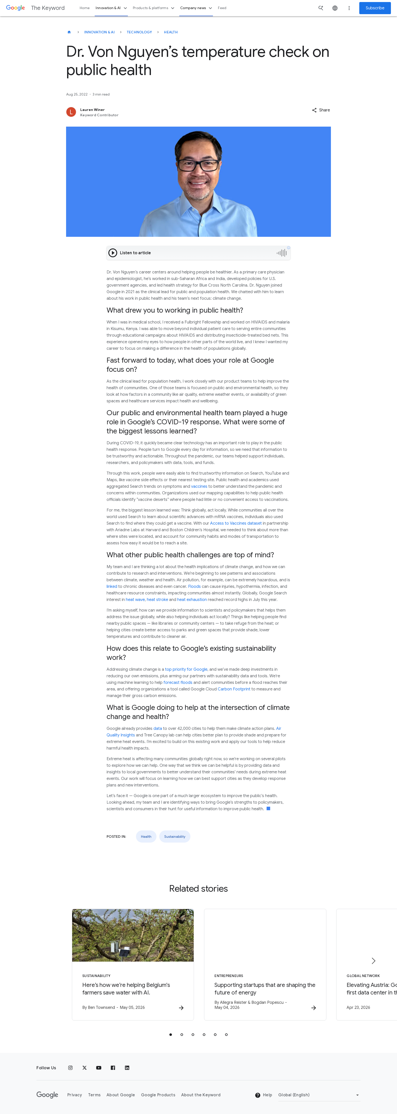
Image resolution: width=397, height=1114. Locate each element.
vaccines (199, 486)
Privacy (74, 1095)
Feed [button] (222, 8)
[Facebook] (113, 1068)
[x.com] (84, 1068)
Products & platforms (154, 8)
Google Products (158, 1095)
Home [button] (85, 8)
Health (171, 32)
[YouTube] (99, 1068)
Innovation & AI (112, 8)
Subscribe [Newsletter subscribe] (375, 8)
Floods (194, 586)
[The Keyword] (69, 32)
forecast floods (178, 682)
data (157, 728)
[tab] (170, 1034)
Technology (139, 32)
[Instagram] (70, 1068)
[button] (321, 110)
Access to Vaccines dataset (236, 523)
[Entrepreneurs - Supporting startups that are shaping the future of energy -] (265, 964)
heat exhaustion (192, 599)
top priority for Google (186, 669)
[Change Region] (319, 1095)
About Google (121, 1095)
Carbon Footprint (234, 689)
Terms (94, 1095)
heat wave (135, 599)
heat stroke (157, 599)
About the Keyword (201, 1095)
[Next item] (373, 960)
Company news (196, 8)
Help (263, 1095)
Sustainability (174, 836)
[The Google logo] (47, 1095)
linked (112, 586)
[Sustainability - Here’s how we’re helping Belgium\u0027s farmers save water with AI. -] (132, 964)
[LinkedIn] (127, 1068)
